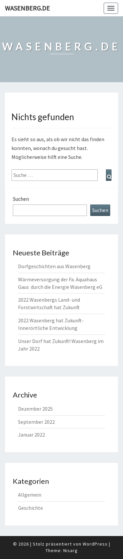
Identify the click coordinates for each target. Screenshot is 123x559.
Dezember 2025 (35, 408)
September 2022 (36, 422)
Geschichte (30, 508)
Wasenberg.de (27, 8)
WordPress (95, 544)
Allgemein (29, 494)
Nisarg (70, 550)
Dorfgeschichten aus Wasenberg (54, 266)
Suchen (21, 199)
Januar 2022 (31, 434)
